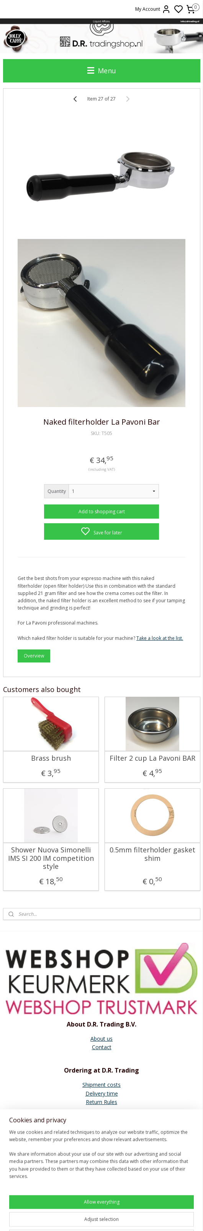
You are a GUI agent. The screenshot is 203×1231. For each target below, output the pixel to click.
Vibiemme (101, 1182)
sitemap (139, 1217)
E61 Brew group (101, 1165)
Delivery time (101, 1093)
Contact (101, 1047)
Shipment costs (101, 1084)
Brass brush (51, 758)
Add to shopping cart (102, 511)
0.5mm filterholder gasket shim (152, 854)
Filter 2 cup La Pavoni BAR (152, 758)
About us (101, 1038)
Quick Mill (101, 1148)
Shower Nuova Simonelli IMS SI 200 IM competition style (51, 858)
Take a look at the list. (159, 637)
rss (156, 1217)
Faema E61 (102, 1174)
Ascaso (102, 1156)
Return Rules (101, 1102)
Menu (101, 70)
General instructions (101, 1139)
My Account (153, 9)
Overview (34, 655)
